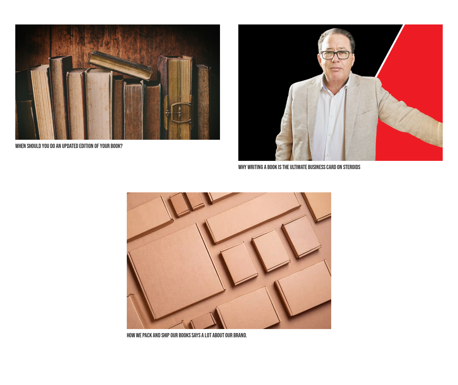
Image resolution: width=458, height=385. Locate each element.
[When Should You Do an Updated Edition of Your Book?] (117, 29)
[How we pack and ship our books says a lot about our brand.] (229, 197)
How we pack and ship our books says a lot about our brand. (187, 335)
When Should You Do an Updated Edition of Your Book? (69, 146)
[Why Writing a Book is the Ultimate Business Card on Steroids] (340, 29)
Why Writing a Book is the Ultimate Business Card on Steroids (299, 167)
